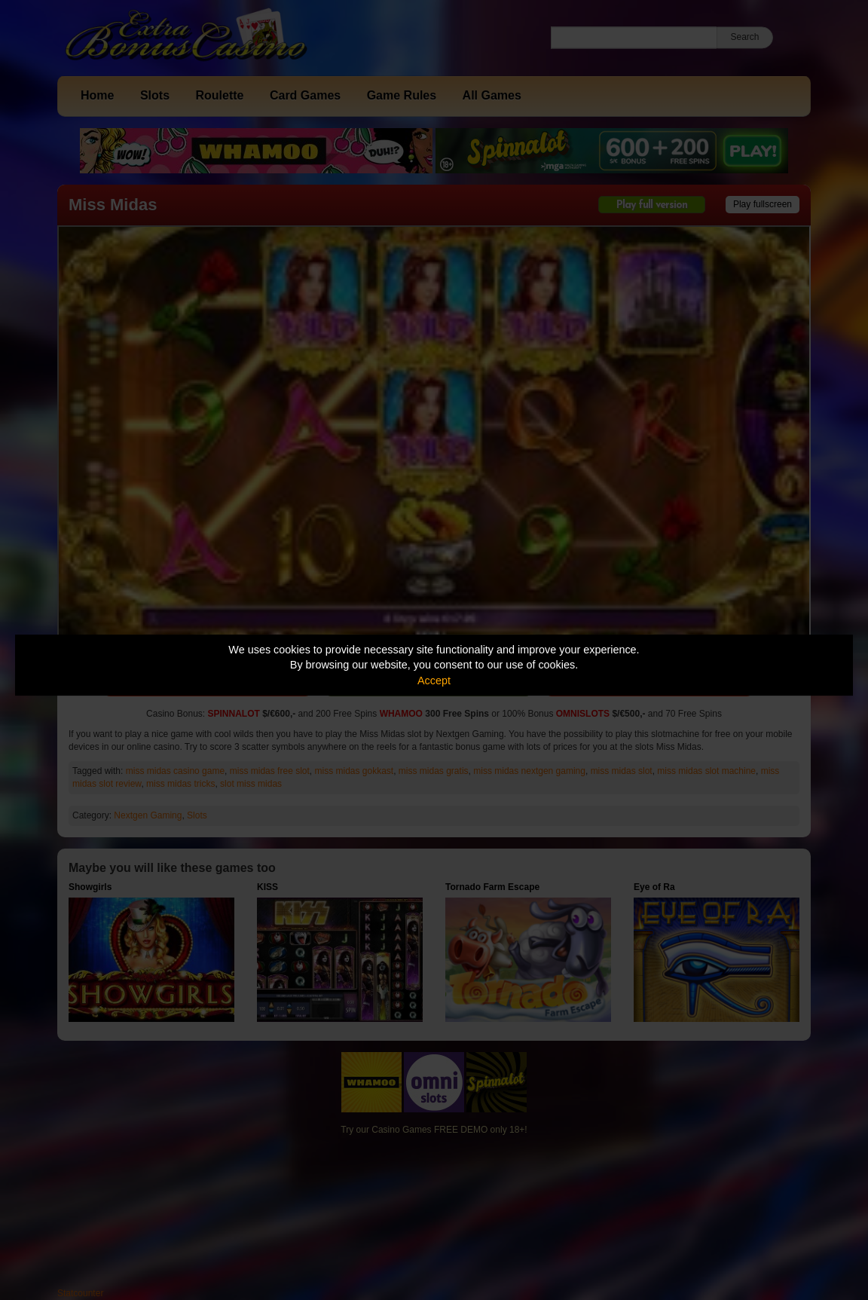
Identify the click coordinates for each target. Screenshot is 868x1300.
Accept (434, 680)
